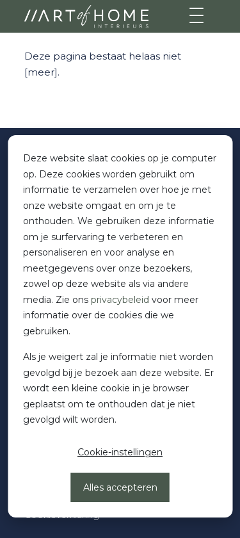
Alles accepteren (120, 487)
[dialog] (120, 326)
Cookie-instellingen (120, 452)
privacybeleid (120, 300)
